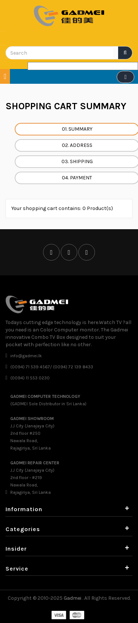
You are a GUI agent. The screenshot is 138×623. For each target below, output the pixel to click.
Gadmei (73, 598)
